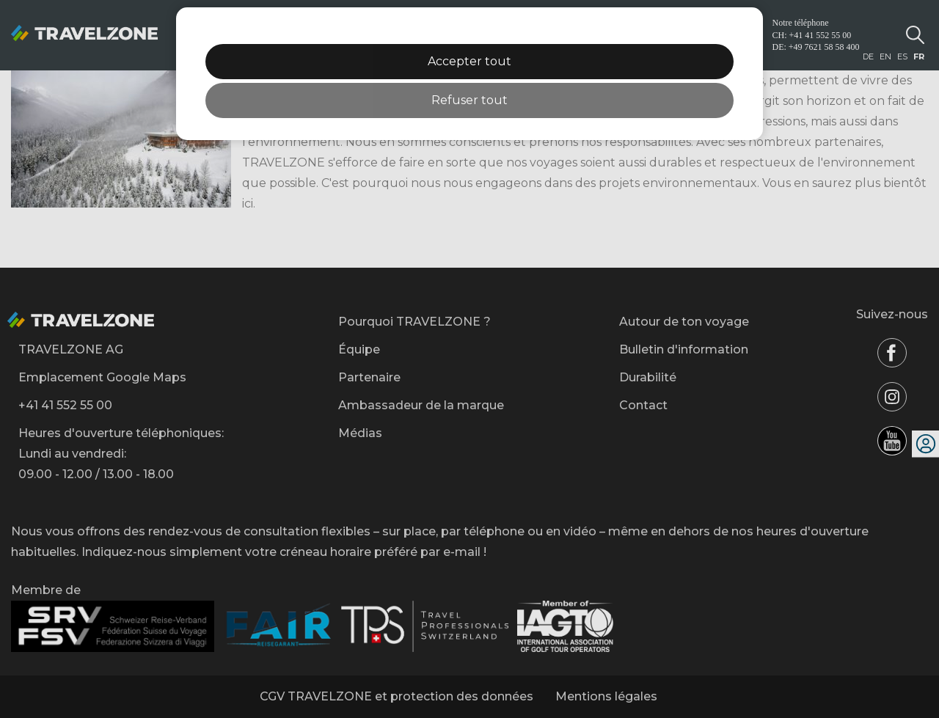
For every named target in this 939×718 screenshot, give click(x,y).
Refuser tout (469, 100)
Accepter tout (469, 61)
